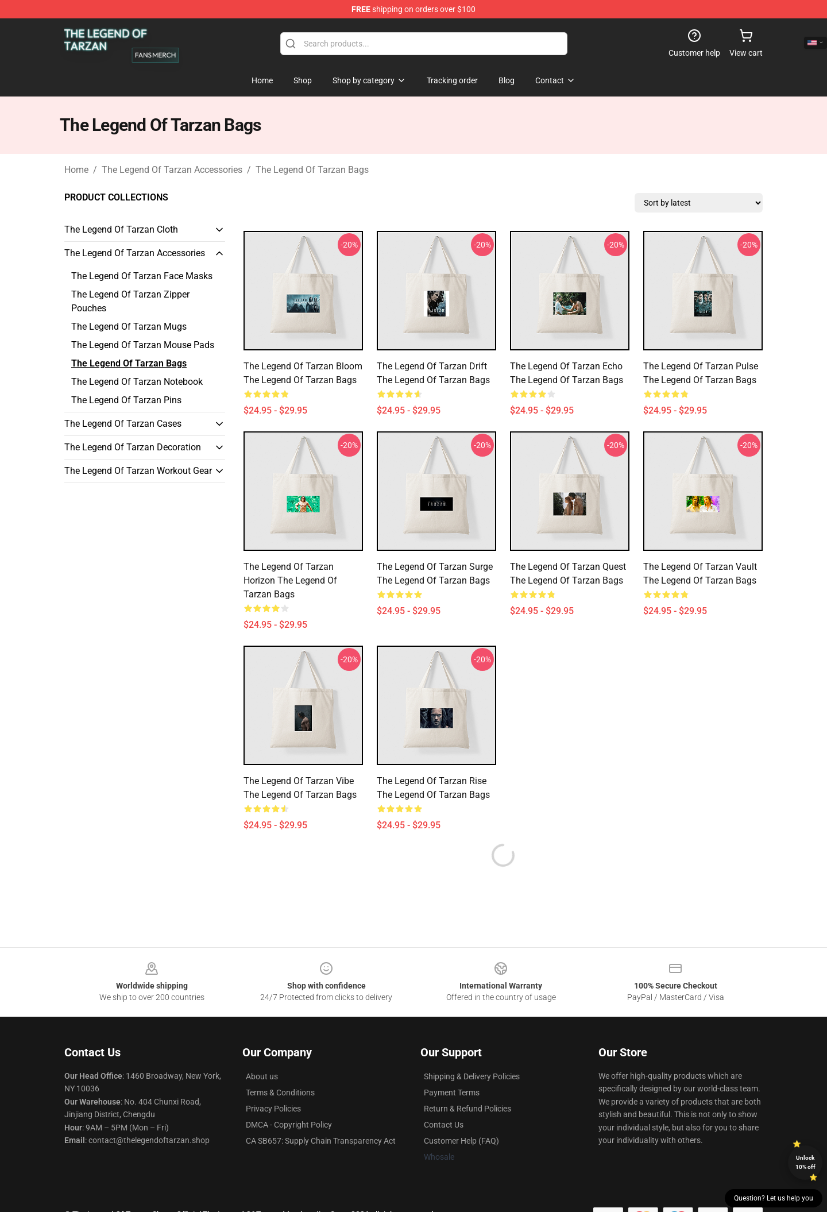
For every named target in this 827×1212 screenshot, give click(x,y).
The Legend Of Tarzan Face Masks (141, 276)
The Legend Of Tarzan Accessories (172, 169)
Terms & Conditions (280, 1092)
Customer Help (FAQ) (461, 1140)
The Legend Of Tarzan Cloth (121, 229)
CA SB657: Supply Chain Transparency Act (321, 1140)
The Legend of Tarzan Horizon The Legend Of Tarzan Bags (290, 580)
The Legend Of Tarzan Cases (122, 423)
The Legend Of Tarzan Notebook (137, 381)
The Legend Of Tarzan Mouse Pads (142, 344)
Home (76, 169)
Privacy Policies (273, 1108)
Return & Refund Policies (467, 1108)
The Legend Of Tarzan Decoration (132, 447)
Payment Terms (452, 1092)
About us (262, 1076)
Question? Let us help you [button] (773, 1198)
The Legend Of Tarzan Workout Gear (138, 470)
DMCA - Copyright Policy (289, 1124)
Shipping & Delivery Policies (472, 1076)
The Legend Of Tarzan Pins (126, 400)
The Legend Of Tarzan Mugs (129, 326)
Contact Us (443, 1124)
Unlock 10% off (805, 1162)
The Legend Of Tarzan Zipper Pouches (130, 301)
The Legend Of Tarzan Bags (312, 169)
